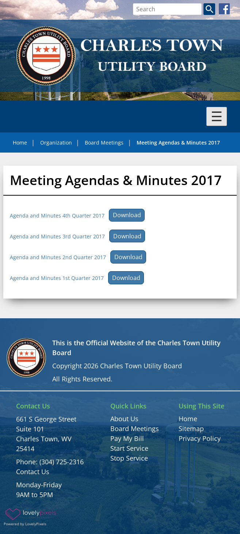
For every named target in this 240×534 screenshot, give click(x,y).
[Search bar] (167, 9)
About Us (124, 418)
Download (127, 215)
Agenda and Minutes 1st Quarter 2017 (57, 277)
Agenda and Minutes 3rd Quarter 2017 (57, 236)
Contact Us (32, 471)
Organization (56, 142)
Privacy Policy (200, 438)
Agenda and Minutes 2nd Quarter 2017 (58, 257)
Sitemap (191, 428)
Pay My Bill (127, 438)
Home (20, 142)
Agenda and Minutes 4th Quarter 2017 (57, 215)
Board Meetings (104, 142)
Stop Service (129, 458)
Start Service (129, 448)
